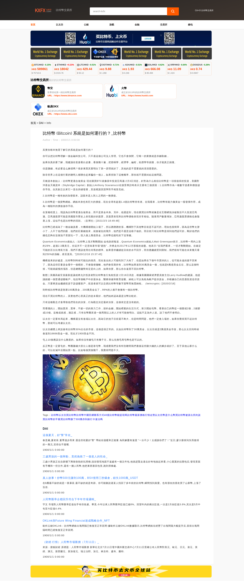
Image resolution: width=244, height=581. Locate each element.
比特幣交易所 (88, 577)
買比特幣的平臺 (51, 401)
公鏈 (86, 24)
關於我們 (86, 564)
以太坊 (59, 24)
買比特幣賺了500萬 (71, 401)
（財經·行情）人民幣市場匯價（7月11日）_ (71, 524)
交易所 (163, 24)
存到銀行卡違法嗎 (93, 401)
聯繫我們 (69, 564)
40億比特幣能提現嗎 (115, 397)
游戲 (111, 24)
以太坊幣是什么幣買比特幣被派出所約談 (178, 397)
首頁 (33, 24)
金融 (137, 24)
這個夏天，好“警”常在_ (57, 417)
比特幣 (55, 397)
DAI (41, 105)
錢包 (190, 24)
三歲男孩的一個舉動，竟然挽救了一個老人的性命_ (75, 438)
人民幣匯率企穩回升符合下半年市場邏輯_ (69, 481)
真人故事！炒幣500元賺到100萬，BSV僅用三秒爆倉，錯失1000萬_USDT (90, 459)
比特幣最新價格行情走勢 (141, 397)
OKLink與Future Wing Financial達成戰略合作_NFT (76, 502)
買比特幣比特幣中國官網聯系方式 (85, 397)
